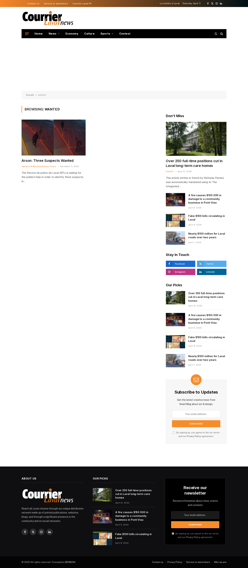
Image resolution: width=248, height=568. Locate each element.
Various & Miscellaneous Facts (39, 166)
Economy (72, 33)
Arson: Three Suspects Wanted (48, 160)
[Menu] (27, 34)
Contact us (33, 3)
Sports (105, 33)
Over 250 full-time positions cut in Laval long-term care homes (194, 163)
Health (170, 171)
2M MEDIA (70, 562)
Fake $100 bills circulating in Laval (206, 217)
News (53, 33)
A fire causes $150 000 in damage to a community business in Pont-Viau (204, 199)
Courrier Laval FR (82, 3)
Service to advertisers (56, 3)
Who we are (220, 562)
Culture (89, 33)
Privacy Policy (194, 436)
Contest (124, 33)
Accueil (30, 95)
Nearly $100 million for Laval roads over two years (206, 235)
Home (39, 33)
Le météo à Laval (170, 3)
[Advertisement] (124, 64)
